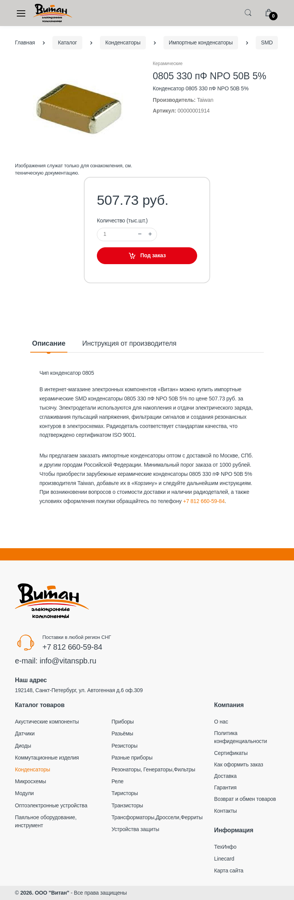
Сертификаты (231, 753)
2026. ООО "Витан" (44, 893)
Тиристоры (124, 793)
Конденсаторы (32, 769)
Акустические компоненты (47, 722)
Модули (24, 793)
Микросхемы (30, 781)
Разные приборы (131, 758)
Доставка (225, 776)
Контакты (225, 811)
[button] (248, 12)
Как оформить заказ (238, 764)
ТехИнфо (225, 847)
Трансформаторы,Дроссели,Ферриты (157, 817)
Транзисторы (127, 805)
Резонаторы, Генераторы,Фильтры (153, 769)
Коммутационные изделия (47, 758)
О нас (221, 722)
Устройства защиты (135, 829)
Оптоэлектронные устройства (51, 805)
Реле (117, 781)
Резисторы (124, 746)
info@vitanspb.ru (67, 661)
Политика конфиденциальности (240, 737)
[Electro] (52, 13)
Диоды (23, 746)
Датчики (24, 733)
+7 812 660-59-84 (204, 501)
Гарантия (225, 787)
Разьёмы (122, 733)
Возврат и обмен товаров (245, 799)
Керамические (168, 63)
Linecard (224, 859)
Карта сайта (228, 870)
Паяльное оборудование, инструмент (46, 821)
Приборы (122, 722)
